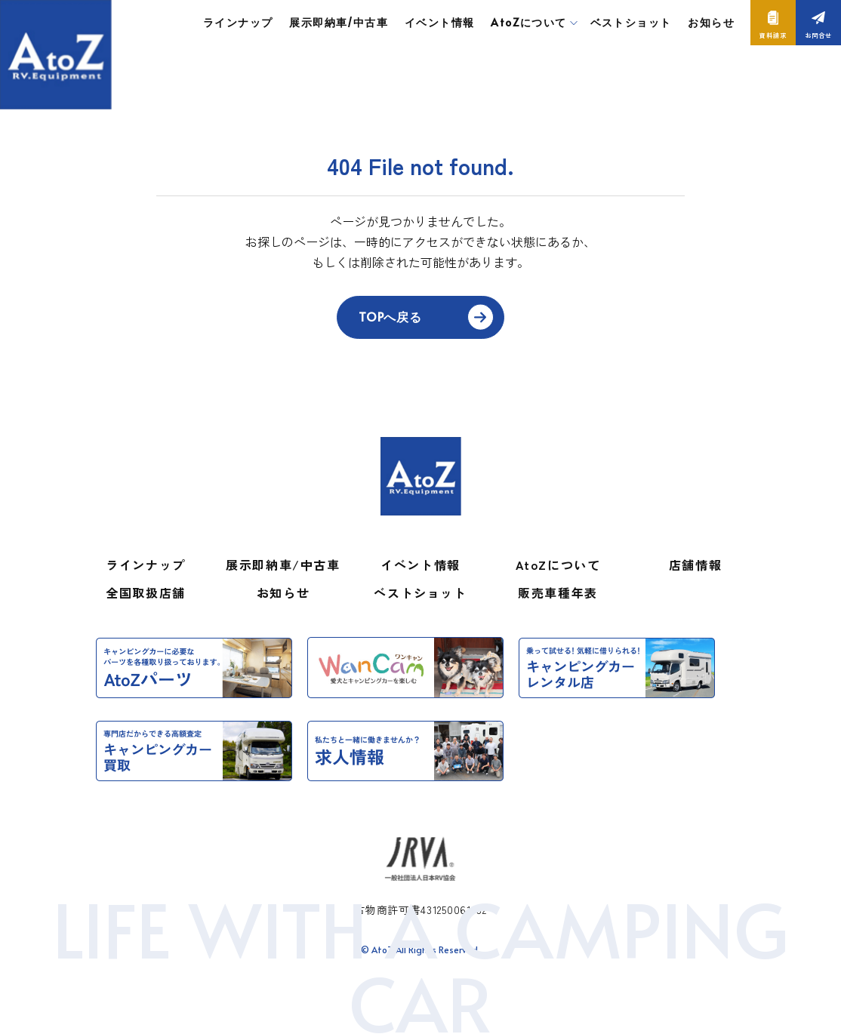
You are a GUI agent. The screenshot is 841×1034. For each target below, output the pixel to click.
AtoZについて (558, 564)
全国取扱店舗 (146, 592)
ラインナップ (238, 22)
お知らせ (711, 22)
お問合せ (818, 35)
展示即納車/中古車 (338, 22)
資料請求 (772, 35)
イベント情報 (439, 22)
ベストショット (631, 22)
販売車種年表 (558, 592)
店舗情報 (695, 564)
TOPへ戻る (390, 316)
